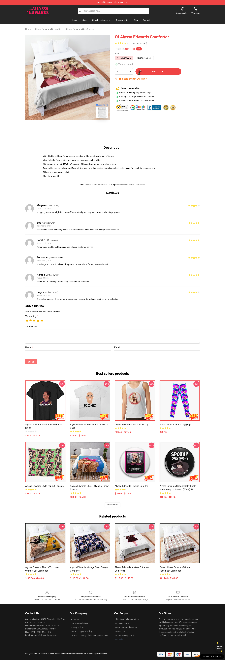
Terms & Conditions (79, 623)
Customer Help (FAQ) (124, 635)
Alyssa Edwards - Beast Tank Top (131, 424)
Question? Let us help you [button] (212, 657)
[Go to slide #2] (75, 127)
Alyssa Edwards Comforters (80, 29)
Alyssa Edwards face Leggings (175, 424)
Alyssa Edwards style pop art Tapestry (44, 486)
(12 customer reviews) (137, 43)
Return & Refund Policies (126, 627)
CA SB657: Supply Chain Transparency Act (89, 635)
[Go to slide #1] (60, 127)
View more (112, 505)
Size (117, 53)
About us (75, 619)
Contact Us (120, 631)
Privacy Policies (77, 627)
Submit (31, 362)
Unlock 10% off (219, 648)
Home (28, 29)
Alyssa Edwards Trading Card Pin (131, 486)
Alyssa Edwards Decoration (48, 29)
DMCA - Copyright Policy (81, 631)
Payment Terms (122, 623)
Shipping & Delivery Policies (127, 619)
